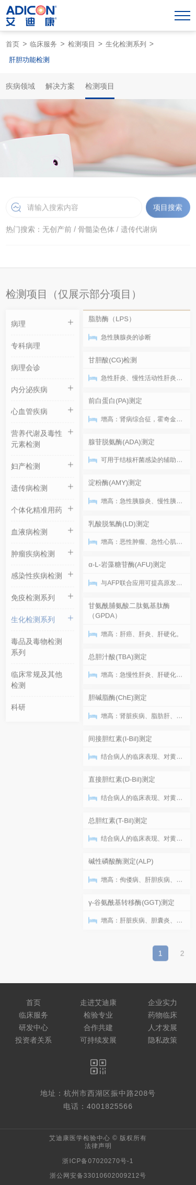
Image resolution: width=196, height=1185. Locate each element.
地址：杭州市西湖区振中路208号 (98, 1093)
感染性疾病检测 (42, 577)
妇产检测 (42, 467)
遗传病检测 (42, 489)
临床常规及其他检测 (36, 682)
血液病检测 (42, 533)
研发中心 (33, 1027)
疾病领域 (20, 86)
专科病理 (25, 348)
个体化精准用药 (42, 511)
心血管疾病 (42, 412)
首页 (12, 44)
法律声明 (98, 1146)
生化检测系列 (126, 44)
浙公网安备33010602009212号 (98, 1175)
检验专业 (98, 1015)
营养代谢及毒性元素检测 (42, 440)
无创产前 (57, 231)
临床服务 (43, 44)
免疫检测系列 (42, 599)
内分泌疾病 (42, 390)
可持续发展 (98, 1040)
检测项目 (81, 44)
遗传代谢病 (139, 231)
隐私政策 (162, 1040)
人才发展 (162, 1027)
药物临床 (162, 1015)
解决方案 (60, 86)
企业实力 (162, 1002)
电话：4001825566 (98, 1106)
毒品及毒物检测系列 (36, 649)
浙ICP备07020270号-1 (97, 1161)
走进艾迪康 (98, 1002)
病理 (42, 325)
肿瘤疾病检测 (42, 555)
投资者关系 (33, 1040)
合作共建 (98, 1027)
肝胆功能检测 (29, 60)
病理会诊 (25, 370)
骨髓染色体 (96, 231)
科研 (18, 710)
